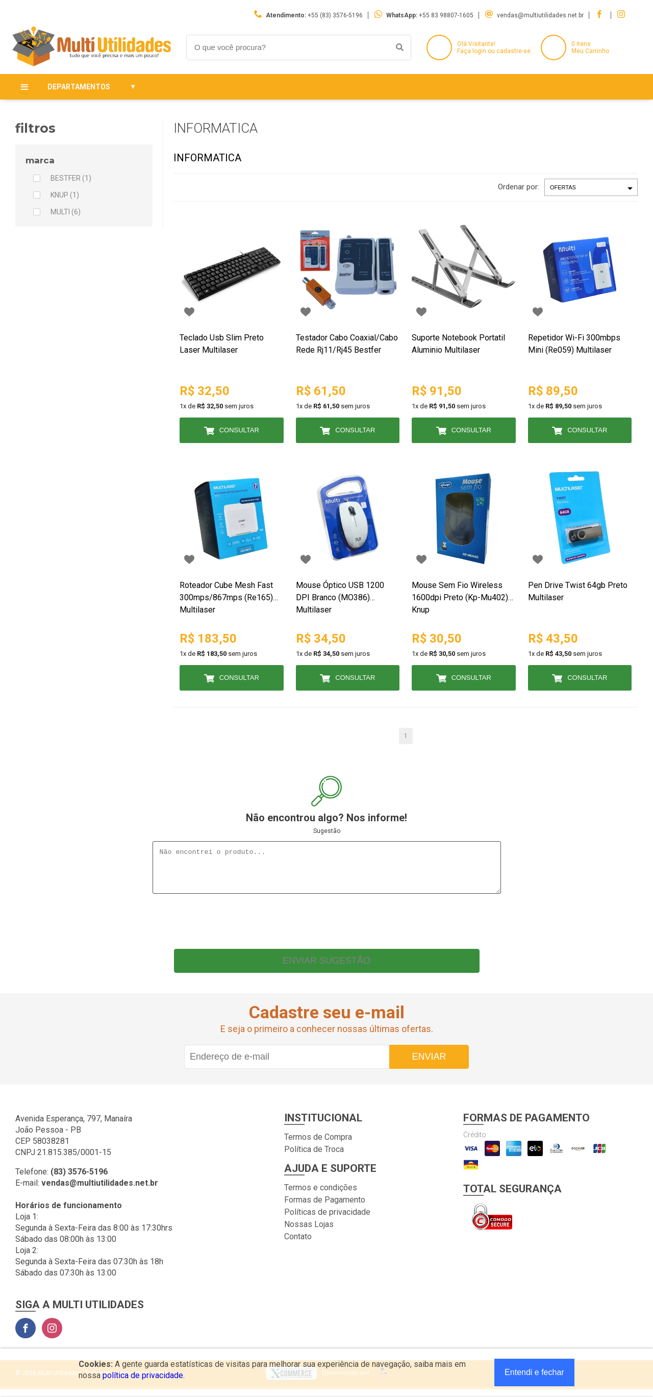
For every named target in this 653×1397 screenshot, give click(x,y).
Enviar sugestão (326, 968)
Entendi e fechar (534, 1372)
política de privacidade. (144, 1375)
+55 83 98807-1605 (446, 15)
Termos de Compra (318, 1144)
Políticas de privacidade (327, 1219)
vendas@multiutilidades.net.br (540, 15)
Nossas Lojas (309, 1232)
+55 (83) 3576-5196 (335, 15)
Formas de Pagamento (324, 1207)
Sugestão (326, 831)
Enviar (429, 1064)
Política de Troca (314, 1157)
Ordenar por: (518, 186)
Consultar (239, 430)
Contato (298, 1244)
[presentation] (326, 926)
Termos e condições (320, 1195)
